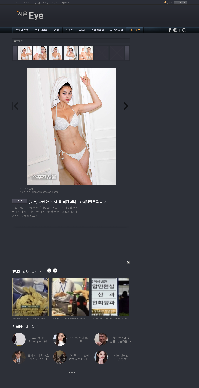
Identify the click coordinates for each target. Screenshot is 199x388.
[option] (31, 296)
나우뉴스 (36, 2)
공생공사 (55, 2)
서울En (46, 2)
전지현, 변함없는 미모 (79, 339)
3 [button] (74, 372)
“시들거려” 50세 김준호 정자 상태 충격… (79, 359)
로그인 (169, 2)
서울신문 (17, 2)
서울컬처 (66, 2)
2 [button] (72, 372)
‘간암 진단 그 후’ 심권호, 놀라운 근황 (120, 341)
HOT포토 (18, 41)
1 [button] (69, 372)
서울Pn (27, 2)
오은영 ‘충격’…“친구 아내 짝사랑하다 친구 (38, 341)
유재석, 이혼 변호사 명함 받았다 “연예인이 (38, 359)
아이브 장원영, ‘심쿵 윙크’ (120, 357)
